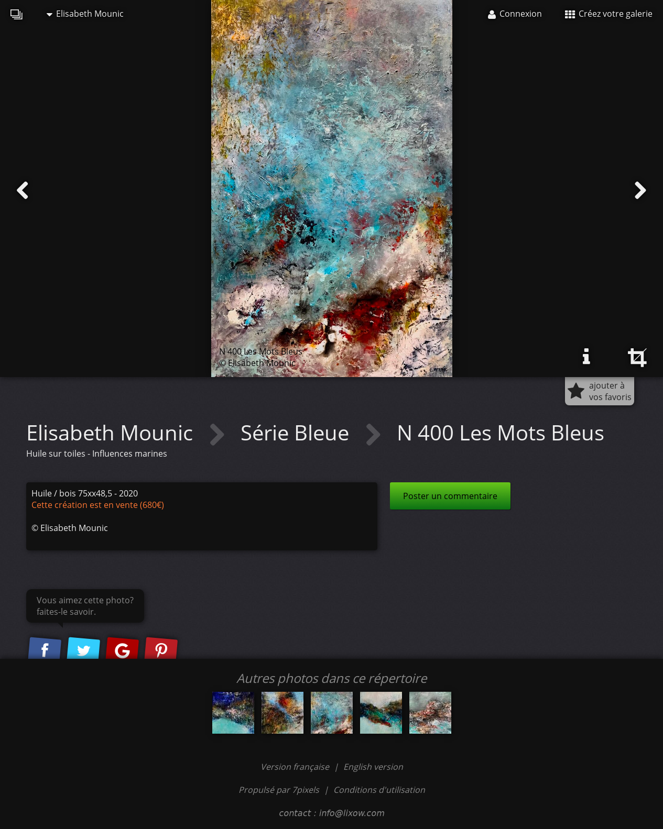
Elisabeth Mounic (85, 13)
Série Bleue (297, 432)
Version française (295, 766)
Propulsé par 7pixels (278, 789)
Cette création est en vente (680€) (97, 505)
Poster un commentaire (450, 496)
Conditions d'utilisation (379, 789)
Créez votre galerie (609, 13)
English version (373, 766)
